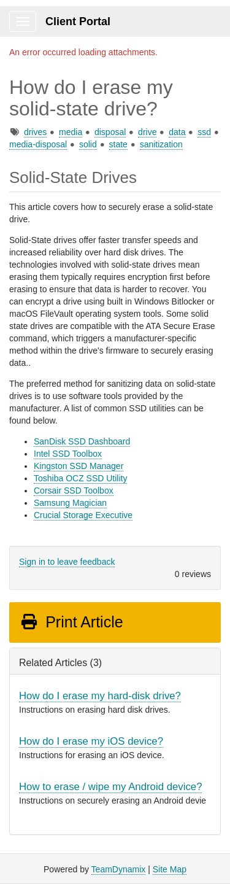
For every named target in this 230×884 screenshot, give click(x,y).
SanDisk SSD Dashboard (82, 441)
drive (147, 132)
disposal (110, 132)
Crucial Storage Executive (83, 515)
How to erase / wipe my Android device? (110, 787)
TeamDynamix (118, 869)
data (177, 132)
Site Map (169, 869)
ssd (204, 132)
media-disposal (38, 144)
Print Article (71, 621)
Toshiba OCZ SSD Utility (80, 478)
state (118, 144)
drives (35, 132)
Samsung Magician (70, 503)
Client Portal (77, 21)
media (70, 132)
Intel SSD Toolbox (68, 454)
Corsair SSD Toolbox (73, 490)
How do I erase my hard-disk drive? (100, 696)
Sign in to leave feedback (67, 562)
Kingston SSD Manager (78, 466)
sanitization (161, 144)
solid (88, 144)
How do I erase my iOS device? (91, 741)
